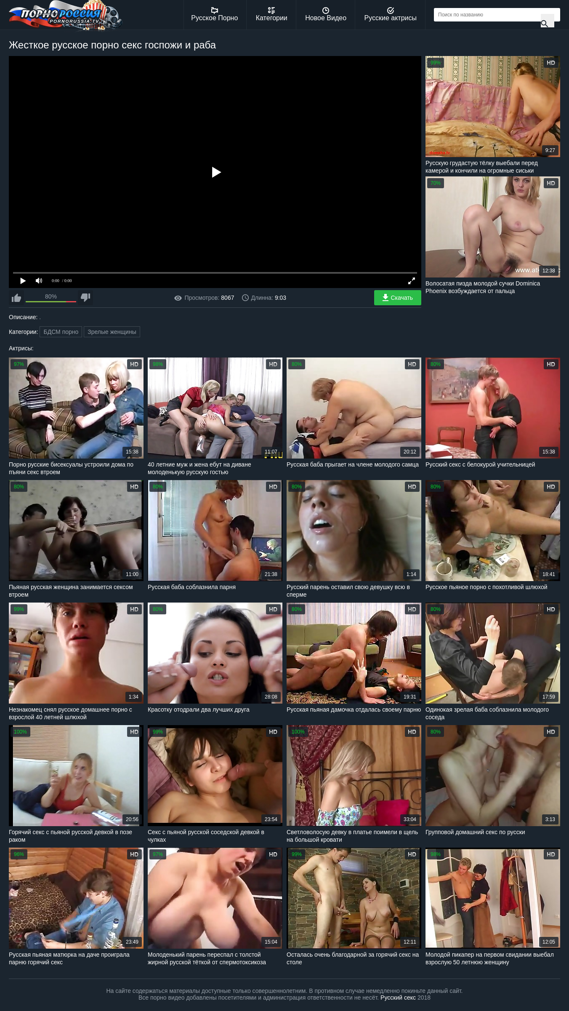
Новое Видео (325, 14)
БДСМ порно (60, 331)
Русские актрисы (390, 14)
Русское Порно (214, 14)
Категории (271, 14)
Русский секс (398, 997)
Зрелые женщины (112, 331)
